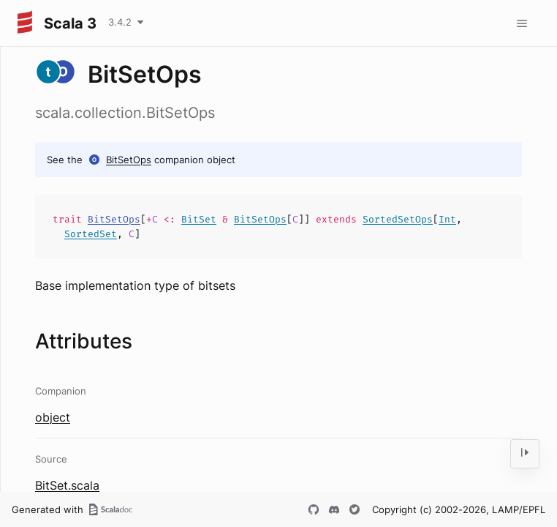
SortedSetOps (398, 219)
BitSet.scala (67, 485)
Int (447, 219)
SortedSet (90, 234)
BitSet (198, 219)
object (52, 417)
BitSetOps (128, 159)
